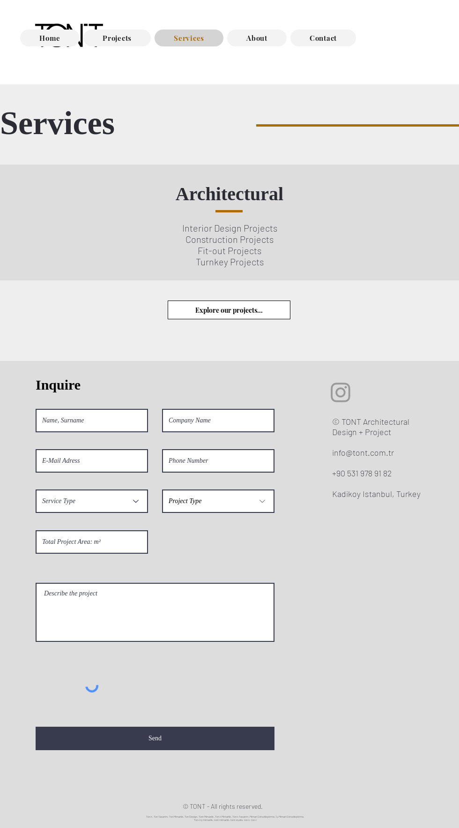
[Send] (155, 738)
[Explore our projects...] (229, 310)
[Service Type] (92, 501)
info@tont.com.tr (363, 452)
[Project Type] (218, 501)
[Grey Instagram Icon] (340, 392)
